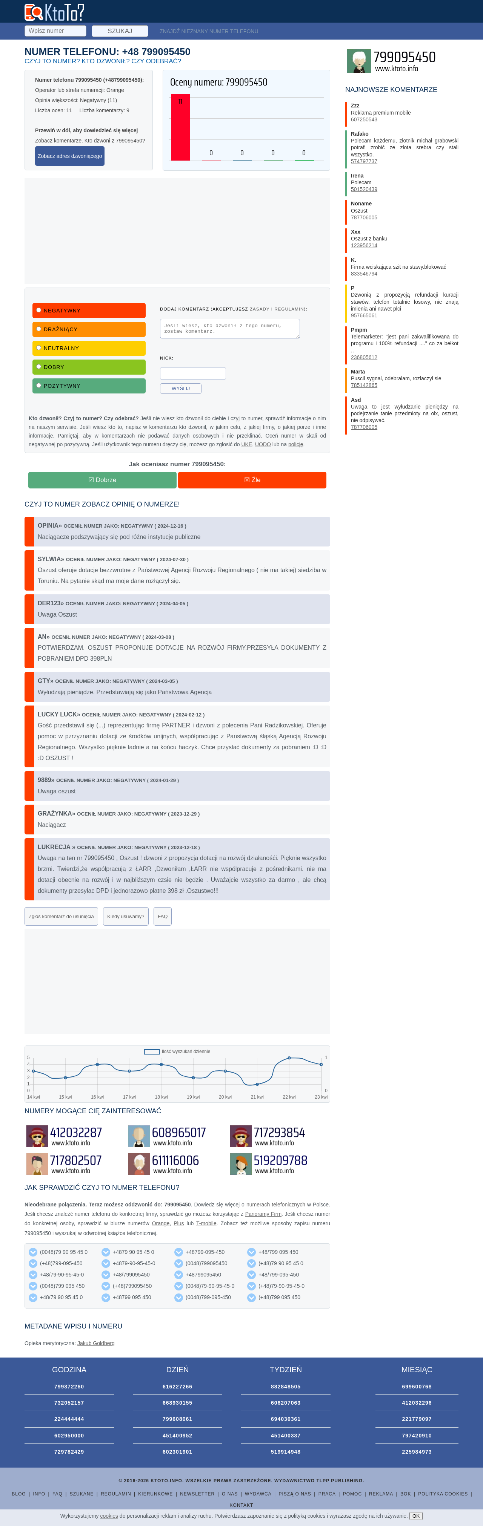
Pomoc (352, 1494)
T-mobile (206, 1223)
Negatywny (58, 311)
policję (295, 444)
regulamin (289, 308)
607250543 (364, 119)
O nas (230, 1494)
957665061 (364, 315)
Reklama (381, 1494)
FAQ (163, 916)
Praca (327, 1494)
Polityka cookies (443, 1494)
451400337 (286, 1436)
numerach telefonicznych (275, 1205)
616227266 (177, 1387)
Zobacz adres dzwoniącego (70, 156)
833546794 (364, 274)
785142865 (364, 385)
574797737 (364, 161)
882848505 (286, 1387)
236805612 (364, 357)
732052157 (69, 1403)
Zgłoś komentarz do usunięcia (61, 916)
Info (39, 1494)
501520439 (364, 189)
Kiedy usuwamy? (125, 916)
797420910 (417, 1436)
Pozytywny (58, 386)
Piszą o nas (294, 1494)
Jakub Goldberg (96, 1343)
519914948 (286, 1452)
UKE (246, 444)
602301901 (177, 1452)
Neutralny (57, 348)
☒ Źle (252, 480)
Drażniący (57, 329)
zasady (259, 308)
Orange (161, 1223)
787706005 (364, 217)
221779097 (417, 1419)
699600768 (417, 1387)
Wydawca (258, 1494)
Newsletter (197, 1494)
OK (416, 1516)
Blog (19, 1494)
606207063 (286, 1403)
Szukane (82, 1494)
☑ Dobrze (102, 480)
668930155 (177, 1403)
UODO (263, 444)
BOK (405, 1494)
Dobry (50, 367)
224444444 (69, 1419)
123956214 (364, 245)
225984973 (417, 1452)
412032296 (417, 1403)
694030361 (286, 1419)
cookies (109, 1516)
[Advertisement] (177, 231)
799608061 (177, 1419)
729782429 (69, 1452)
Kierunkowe (155, 1494)
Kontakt (242, 1505)
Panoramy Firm (263, 1214)
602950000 (69, 1436)
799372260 (69, 1387)
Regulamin (116, 1494)
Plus (179, 1223)
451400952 (177, 1436)
